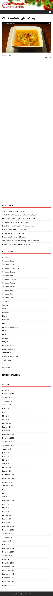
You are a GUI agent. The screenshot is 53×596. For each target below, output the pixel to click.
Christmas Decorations (10, 268)
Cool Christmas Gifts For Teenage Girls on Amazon (20, 241)
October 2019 (7, 397)
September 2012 (8, 574)
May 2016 (5, 508)
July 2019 (5, 408)
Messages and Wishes (10, 327)
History (4, 323)
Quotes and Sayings (9, 349)
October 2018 (7, 442)
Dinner (4, 316)
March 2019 (6, 423)
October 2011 (7, 585)
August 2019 (6, 405)
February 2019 (7, 427)
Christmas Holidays (9, 279)
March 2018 (6, 467)
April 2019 (5, 420)
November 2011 (8, 581)
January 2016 (6, 522)
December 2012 (8, 567)
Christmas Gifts (7, 275)
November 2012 (8, 570)
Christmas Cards (8, 261)
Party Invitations (8, 345)
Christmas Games (8, 272)
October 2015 (7, 533)
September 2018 (8, 445)
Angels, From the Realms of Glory (14, 211)
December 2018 (8, 434)
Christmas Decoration (10, 264)
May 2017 (5, 493)
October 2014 (7, 555)
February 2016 (7, 519)
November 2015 (8, 530)
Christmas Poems (8, 283)
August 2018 (6, 449)
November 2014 (8, 552)
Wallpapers (6, 367)
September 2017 (8, 486)
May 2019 (5, 416)
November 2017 (8, 478)
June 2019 (5, 412)
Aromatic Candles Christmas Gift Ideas (16, 244)
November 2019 (8, 394)
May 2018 (5, 460)
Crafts (4, 309)
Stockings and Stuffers (10, 356)
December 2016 (8, 500)
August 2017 (6, 489)
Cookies (5, 305)
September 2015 (8, 537)
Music (4, 334)
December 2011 (8, 578)
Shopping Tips (7, 353)
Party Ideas (6, 342)
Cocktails (5, 301)
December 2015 (8, 526)
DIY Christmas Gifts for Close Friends (15, 229)
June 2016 (5, 504)
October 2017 (7, 482)
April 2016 (5, 511)
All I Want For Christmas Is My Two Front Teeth (19, 215)
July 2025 (5, 390)
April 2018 (5, 464)
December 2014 (8, 548)
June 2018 (5, 456)
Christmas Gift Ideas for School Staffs (15, 222)
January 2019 (6, 431)
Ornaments (6, 338)
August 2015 (6, 541)
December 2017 (8, 475)
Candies (5, 257)
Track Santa (6, 360)
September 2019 (8, 401)
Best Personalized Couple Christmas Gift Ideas (18, 218)
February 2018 (7, 471)
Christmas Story (8, 294)
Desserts (5, 312)
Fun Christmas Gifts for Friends (13, 233)
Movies (4, 331)
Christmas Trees (8, 298)
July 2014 (5, 559)
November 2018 (8, 438)
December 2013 (8, 563)
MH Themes (39, 594)
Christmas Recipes (8, 287)
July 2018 (5, 453)
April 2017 (5, 497)
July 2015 (5, 544)
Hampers (5, 320)
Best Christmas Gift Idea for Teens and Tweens (19, 226)
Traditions (5, 364)
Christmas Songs (8, 290)
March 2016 (6, 515)
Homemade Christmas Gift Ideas (14, 237)
